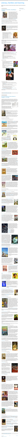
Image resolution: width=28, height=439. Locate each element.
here (9, 351)
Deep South (6, 373)
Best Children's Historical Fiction (4, 428)
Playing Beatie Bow (3, 340)
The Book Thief (3, 374)
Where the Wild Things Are (13, 52)
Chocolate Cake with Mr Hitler (4, 352)
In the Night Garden (6, 19)
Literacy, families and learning (12, 3)
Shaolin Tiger (9, 230)
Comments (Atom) (5, 436)
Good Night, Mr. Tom (9, 416)
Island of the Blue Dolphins (4, 246)
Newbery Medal (3, 242)
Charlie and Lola (3, 19)
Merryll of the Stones (8, 419)
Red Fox (9, 232)
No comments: (8, 92)
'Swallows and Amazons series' (12, 417)
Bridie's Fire (3, 314)
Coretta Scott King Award (7, 294)
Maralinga (4, 177)
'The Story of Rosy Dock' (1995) (4, 167)
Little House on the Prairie (8, 191)
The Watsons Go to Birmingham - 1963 (5, 288)
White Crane (9, 229)
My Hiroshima (8, 130)
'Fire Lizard (9, 231)
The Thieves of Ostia (3, 401)
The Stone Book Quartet (9, 424)
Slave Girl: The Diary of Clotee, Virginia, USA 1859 (12, 265)
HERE (9, 62)
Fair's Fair (2, 139)
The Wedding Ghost (7, 138)
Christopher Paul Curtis (11, 288)
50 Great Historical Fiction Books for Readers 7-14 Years (9, 97)
